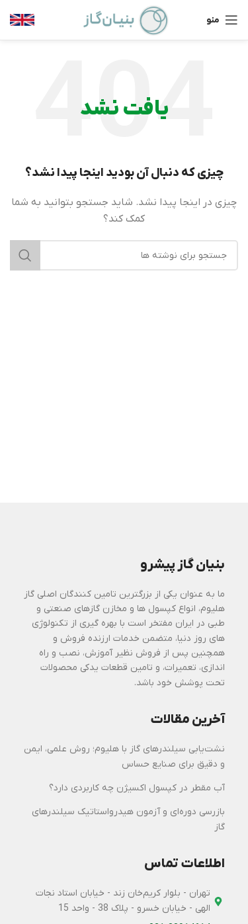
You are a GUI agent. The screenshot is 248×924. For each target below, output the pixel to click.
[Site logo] (124, 19)
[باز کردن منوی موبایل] (222, 20)
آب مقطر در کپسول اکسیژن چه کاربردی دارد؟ (137, 788)
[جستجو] (124, 255)
